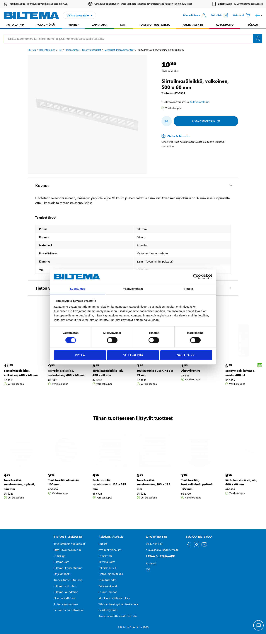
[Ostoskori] (242, 15)
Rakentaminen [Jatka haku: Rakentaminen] (193, 24)
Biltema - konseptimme (68, 568)
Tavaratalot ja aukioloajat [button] (69, 544)
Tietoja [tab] (188, 288)
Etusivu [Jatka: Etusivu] (32, 50)
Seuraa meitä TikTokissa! (68, 610)
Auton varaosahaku (66, 604)
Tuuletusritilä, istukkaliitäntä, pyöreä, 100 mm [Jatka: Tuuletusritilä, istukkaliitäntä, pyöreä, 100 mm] (197, 484)
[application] (258, 625)
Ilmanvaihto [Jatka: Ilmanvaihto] (72, 50)
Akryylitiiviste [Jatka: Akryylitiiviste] (190, 371)
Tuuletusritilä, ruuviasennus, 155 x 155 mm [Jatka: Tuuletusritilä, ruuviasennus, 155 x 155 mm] (109, 484)
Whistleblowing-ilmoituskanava (118, 604)
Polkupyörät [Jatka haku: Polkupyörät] (46, 24)
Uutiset (102, 544)
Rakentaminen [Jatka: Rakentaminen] (47, 50)
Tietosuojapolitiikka (110, 574)
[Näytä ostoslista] (219, 15)
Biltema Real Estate (65, 586)
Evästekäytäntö (107, 610)
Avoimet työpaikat (109, 550)
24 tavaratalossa (199, 102)
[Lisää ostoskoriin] (166, 121)
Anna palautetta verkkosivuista (117, 616)
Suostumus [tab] (77, 288)
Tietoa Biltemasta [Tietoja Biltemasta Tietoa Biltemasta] (68, 536)
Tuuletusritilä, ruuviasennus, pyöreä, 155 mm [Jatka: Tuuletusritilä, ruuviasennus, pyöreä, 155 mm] (19, 484)
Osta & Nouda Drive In (67, 550)
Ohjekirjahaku (62, 574)
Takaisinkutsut (107, 568)
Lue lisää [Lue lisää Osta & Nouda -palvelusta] (168, 146)
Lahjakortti (105, 556)
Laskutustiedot (107, 592)
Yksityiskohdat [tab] (133, 288)
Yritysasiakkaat (107, 586)
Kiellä (80, 355)
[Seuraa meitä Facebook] (189, 545)
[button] (259, 15)
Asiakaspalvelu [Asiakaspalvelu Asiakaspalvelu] (110, 536)
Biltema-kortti (106, 562)
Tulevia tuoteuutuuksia (68, 580)
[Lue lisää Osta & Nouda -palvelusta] (196, 136)
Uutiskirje (59, 556)
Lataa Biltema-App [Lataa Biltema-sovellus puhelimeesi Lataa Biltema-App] (160, 556)
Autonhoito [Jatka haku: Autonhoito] (224, 24)
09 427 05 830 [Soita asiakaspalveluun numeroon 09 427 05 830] (154, 544)
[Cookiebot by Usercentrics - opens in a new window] (196, 276)
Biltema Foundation (66, 592)
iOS (148, 569)
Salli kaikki (186, 355)
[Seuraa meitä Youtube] (204, 546)
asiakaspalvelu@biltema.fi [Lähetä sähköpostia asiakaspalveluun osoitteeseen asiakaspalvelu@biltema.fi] (162, 550)
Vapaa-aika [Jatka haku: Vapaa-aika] (99, 24)
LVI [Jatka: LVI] (60, 50)
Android (151, 563)
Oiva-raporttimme (65, 598)
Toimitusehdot (107, 580)
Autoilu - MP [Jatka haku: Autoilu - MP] (15, 24)
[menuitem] (15, 25)
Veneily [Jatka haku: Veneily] (73, 24)
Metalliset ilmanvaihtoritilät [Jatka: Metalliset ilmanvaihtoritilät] (119, 50)
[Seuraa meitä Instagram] (197, 545)
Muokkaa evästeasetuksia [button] (114, 598)
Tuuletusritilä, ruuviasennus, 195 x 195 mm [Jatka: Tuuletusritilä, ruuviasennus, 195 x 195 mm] (153, 484)
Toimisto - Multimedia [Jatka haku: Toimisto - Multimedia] (154, 24)
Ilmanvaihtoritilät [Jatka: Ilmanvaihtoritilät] (91, 50)
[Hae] (257, 38)
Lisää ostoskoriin (206, 121)
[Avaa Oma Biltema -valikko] (194, 15)
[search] (133, 38)
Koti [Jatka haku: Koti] (123, 24)
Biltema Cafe (61, 562)
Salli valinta (133, 355)
